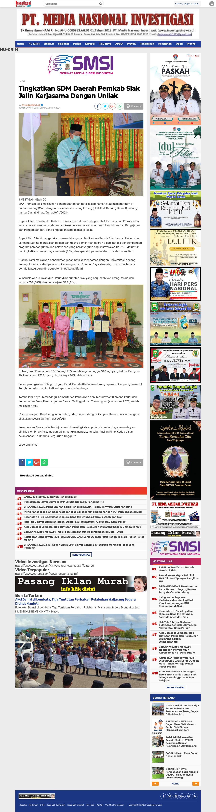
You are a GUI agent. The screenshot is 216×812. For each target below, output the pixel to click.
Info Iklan (90, 805)
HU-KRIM (34, 43)
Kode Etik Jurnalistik (55, 805)
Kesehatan (165, 43)
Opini (179, 43)
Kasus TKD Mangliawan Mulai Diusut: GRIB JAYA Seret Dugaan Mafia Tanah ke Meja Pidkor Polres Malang (84, 538)
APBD (119, 43)
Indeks (191, 43)
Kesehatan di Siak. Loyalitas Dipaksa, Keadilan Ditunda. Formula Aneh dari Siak (73, 517)
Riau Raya (105, 43)
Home (20, 43)
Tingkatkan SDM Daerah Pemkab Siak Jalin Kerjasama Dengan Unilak (79, 92)
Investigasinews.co (153, 805)
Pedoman (33, 805)
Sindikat (49, 43)
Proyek (131, 43)
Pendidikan (147, 43)
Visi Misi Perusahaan (114, 805)
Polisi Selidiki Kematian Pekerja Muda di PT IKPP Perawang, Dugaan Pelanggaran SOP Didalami (181, 741)
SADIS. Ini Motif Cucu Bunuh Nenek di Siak (50, 497)
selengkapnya (81, 555)
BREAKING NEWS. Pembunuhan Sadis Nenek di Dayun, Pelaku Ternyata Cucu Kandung (78, 506)
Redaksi (23, 805)
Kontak (100, 805)
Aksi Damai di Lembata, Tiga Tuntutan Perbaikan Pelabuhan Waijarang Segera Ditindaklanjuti (82, 527)
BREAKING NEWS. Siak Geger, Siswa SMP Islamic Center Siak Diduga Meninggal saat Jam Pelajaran (79, 546)
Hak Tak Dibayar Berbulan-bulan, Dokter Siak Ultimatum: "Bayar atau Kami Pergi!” (75, 522)
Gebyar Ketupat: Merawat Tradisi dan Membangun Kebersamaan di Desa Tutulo (73, 531)
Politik (77, 43)
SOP (42, 805)
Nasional (63, 43)
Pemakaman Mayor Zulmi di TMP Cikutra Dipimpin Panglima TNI (64, 502)
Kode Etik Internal (75, 805)
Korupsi (89, 43)
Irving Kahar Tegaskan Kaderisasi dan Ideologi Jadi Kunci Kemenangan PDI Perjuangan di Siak (83, 512)
